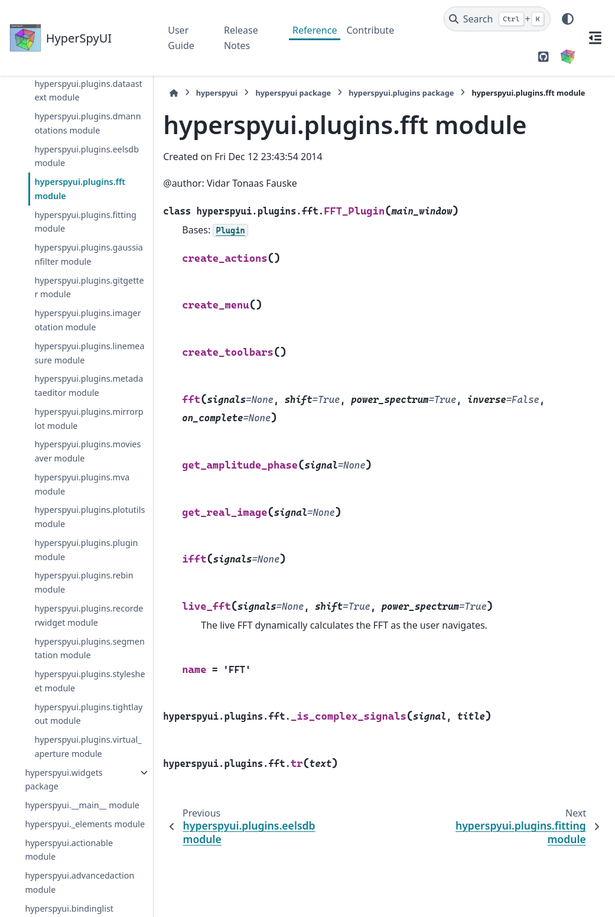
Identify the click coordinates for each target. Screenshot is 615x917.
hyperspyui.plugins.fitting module (85, 222)
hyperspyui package (293, 92)
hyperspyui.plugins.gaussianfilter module (88, 254)
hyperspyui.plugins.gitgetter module (89, 287)
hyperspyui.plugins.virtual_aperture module (87, 746)
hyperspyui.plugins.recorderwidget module (88, 615)
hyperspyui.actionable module (69, 850)
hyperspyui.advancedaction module (79, 882)
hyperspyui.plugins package (401, 92)
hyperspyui (217, 92)
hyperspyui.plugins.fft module (79, 188)
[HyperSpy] (568, 57)
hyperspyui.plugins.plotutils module (89, 516)
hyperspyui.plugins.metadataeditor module (88, 385)
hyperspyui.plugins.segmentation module (89, 648)
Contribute (370, 30)
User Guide (181, 38)
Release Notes (241, 38)
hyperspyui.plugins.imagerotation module (87, 320)
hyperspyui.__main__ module (82, 805)
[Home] (174, 93)
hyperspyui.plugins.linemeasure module (89, 353)
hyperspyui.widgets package (63, 779)
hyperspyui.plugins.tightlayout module (88, 714)
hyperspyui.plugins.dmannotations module (87, 123)
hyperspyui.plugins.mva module (81, 484)
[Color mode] (568, 19)
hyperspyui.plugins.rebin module (83, 582)
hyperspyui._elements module (85, 824)
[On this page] (595, 38)
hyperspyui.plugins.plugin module (86, 549)
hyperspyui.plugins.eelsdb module (86, 156)
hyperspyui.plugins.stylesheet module (89, 681)
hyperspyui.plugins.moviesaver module (87, 451)
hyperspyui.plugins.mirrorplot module (88, 418)
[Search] (497, 18)
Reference (314, 30)
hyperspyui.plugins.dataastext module (88, 90)
